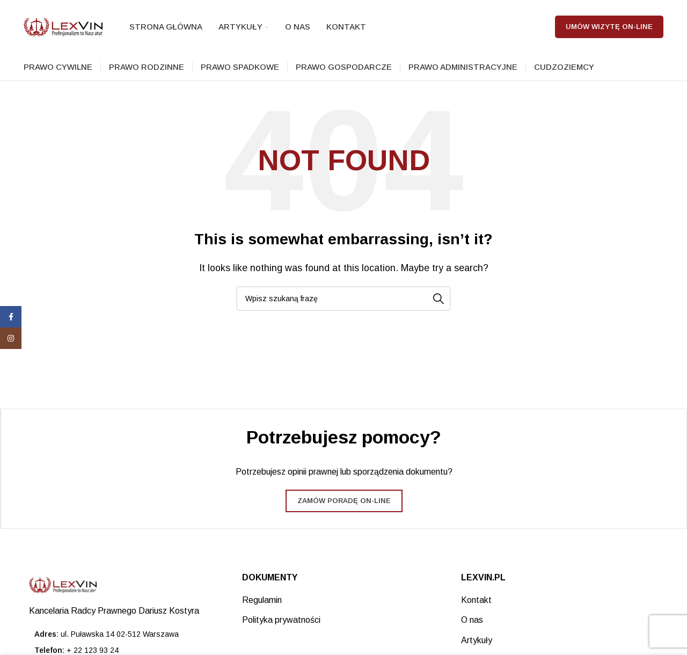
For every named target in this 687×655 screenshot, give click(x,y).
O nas (472, 619)
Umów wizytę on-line (609, 27)
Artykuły (476, 640)
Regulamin (262, 600)
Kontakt (476, 600)
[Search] (343, 298)
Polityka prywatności (281, 619)
